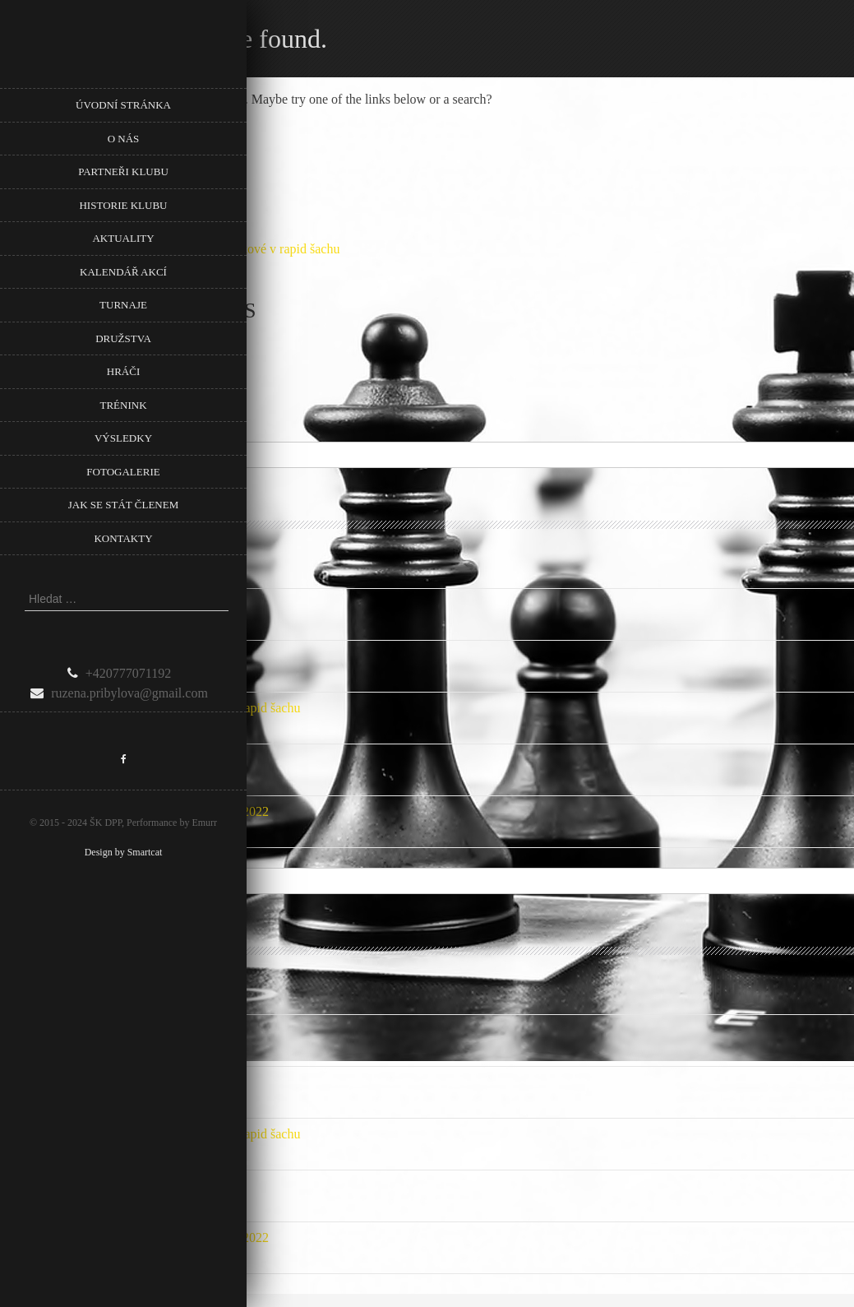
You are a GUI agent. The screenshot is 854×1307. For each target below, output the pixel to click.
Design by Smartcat (124, 852)
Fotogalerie (122, 472)
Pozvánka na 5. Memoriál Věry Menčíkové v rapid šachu (150, 708)
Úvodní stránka (123, 105)
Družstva (123, 338)
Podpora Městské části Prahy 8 (81, 552)
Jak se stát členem (123, 504)
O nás (124, 138)
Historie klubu (123, 205)
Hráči (123, 371)
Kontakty (123, 538)
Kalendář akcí (123, 272)
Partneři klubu (123, 171)
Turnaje (123, 305)
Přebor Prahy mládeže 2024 (72, 656)
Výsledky (123, 438)
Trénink (122, 405)
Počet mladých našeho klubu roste (90, 760)
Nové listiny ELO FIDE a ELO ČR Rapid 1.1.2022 (134, 811)
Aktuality (123, 238)
